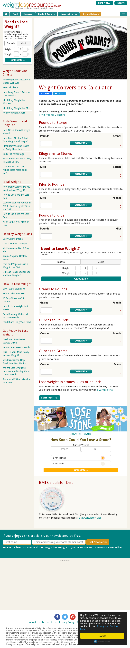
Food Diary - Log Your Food (17, 322)
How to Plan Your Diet (14, 293)
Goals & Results (46, 14)
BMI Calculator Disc (56, 482)
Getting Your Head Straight (16, 347)
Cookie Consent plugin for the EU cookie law (102, 641)
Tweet (59, 94)
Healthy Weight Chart (14, 112)
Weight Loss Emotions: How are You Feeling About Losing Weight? (16, 371)
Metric (87, 433)
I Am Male (79, 464)
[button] (61, 262)
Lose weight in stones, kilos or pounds (70, 382)
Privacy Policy (66, 622)
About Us (34, 622)
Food (15, 14)
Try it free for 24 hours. (52, 114)
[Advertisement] (65, 585)
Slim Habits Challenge (14, 289)
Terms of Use (49, 622)
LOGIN (121, 3)
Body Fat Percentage (13, 154)
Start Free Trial (49, 397)
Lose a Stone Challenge (15, 243)
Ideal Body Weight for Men (16, 108)
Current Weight (81, 445)
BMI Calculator (10, 87)
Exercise (27, 14)
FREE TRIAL (104, 3)
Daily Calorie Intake (13, 239)
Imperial (76, 433)
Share (45, 94)
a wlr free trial (105, 389)
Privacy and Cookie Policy (99, 628)
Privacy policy (10, 550)
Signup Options (91, 14)
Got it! (102, 636)
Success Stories (68, 14)
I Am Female (79, 458)
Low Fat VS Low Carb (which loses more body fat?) (15, 169)
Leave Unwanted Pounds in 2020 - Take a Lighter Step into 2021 (17, 205)
